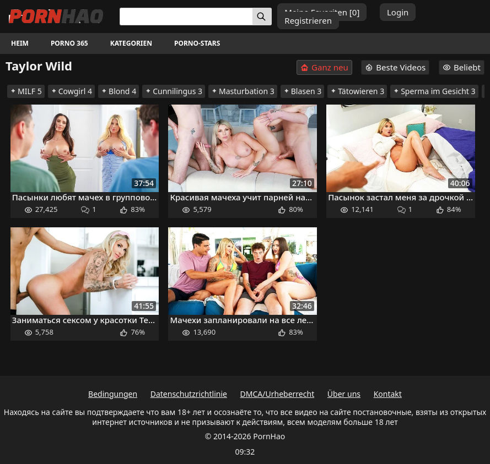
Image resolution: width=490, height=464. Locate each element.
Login (397, 12)
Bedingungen (112, 394)
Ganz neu (324, 67)
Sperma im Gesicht (434, 91)
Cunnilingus (173, 91)
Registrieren (308, 20)
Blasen (302, 91)
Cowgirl (71, 91)
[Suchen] (262, 16)
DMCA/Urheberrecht (277, 394)
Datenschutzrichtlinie (188, 394)
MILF (26, 91)
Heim (20, 43)
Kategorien (131, 43)
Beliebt (462, 67)
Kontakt (388, 394)
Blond (118, 91)
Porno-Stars (197, 43)
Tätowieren (357, 91)
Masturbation (242, 91)
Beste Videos (395, 67)
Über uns (343, 394)
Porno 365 (69, 43)
